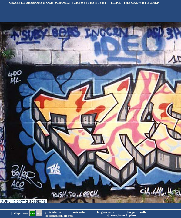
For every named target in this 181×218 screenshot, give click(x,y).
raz (70, 215)
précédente (53, 212)
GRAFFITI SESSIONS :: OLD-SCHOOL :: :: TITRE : (84, 2)
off (65, 215)
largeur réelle (136, 212)
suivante (79, 212)
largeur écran (106, 212)
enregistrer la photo (123, 215)
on (61, 215)
